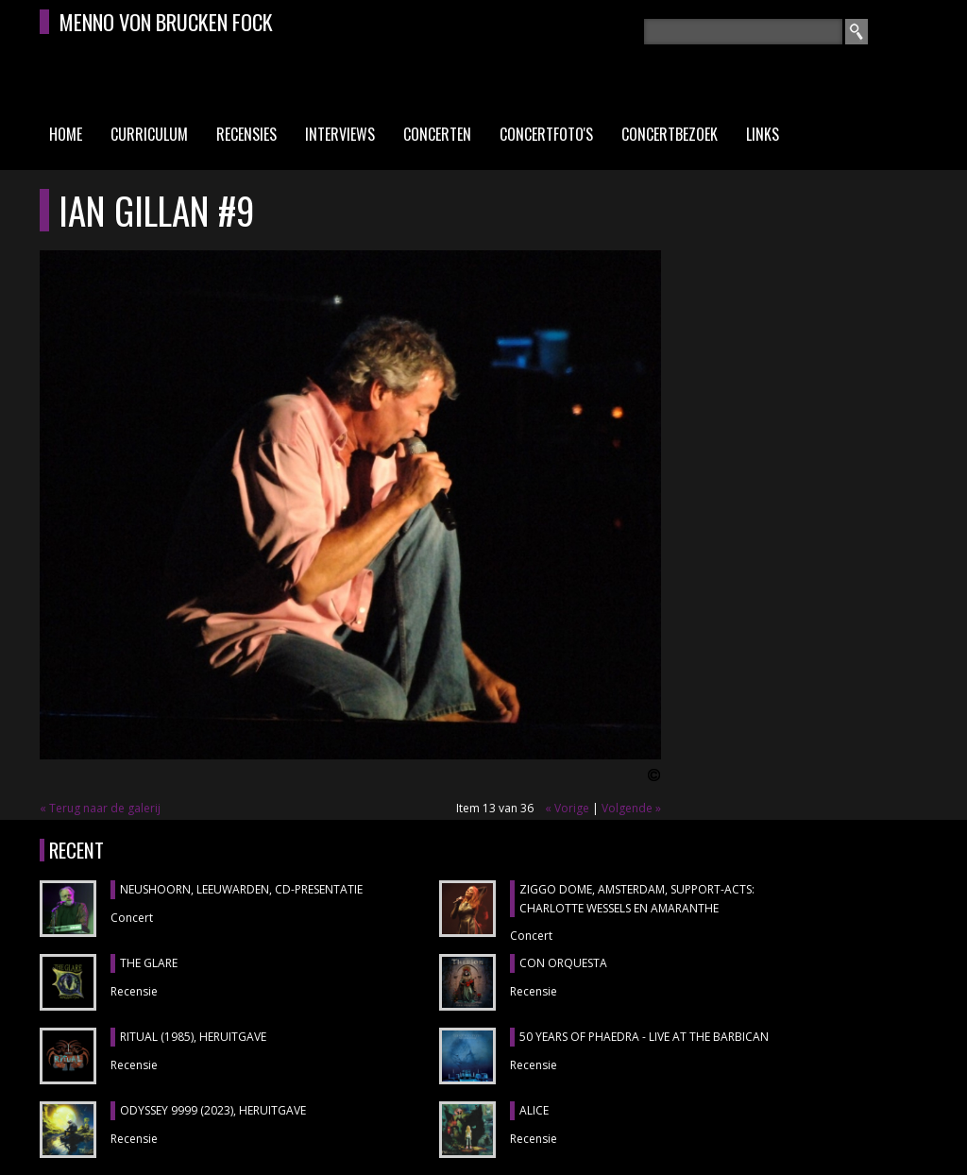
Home (65, 134)
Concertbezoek (669, 134)
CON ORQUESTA (563, 963)
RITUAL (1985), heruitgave (193, 1037)
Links (762, 134)
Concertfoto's (546, 134)
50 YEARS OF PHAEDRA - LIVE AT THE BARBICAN (644, 1037)
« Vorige (567, 808)
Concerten (437, 134)
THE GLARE (149, 963)
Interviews (340, 134)
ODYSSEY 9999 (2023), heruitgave (213, 1110)
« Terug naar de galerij (100, 808)
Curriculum (149, 134)
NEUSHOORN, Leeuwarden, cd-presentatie (241, 889)
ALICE (534, 1110)
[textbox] (743, 31)
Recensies (246, 134)
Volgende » (631, 808)
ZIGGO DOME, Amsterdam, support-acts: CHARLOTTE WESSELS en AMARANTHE (637, 898)
